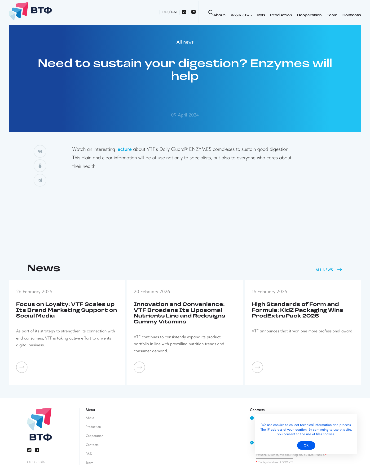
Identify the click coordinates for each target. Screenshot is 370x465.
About (158, 12)
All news (185, 42)
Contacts (290, 12)
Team (270, 12)
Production (219, 12)
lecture (124, 149)
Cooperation (247, 12)
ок (306, 445)
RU (312, 12)
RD (199, 12)
